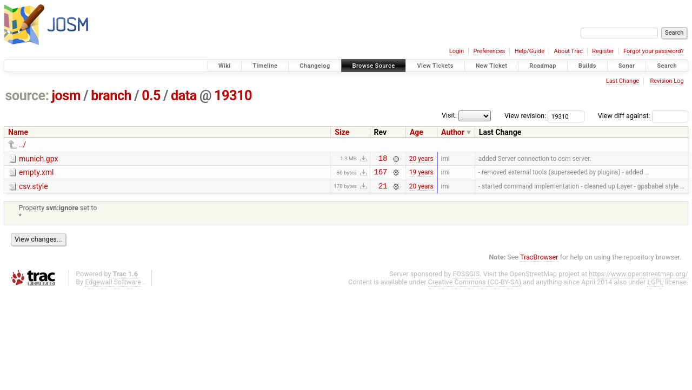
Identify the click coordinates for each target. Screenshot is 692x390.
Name (18, 132)
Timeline (264, 65)
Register (603, 51)
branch (111, 95)
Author (452, 132)
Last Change (622, 80)
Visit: (449, 115)
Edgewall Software (113, 287)
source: (27, 95)
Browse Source (373, 65)
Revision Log (666, 80)
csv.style (33, 189)
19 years (421, 175)
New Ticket (492, 65)
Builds (587, 65)
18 (383, 159)
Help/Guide (529, 51)
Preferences (489, 51)
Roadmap (542, 65)
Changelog (315, 65)
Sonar (626, 65)
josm (66, 95)
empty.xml (36, 174)
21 (383, 190)
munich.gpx (38, 158)
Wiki (224, 65)
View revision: (525, 116)
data (184, 95)
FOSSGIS (466, 279)
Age (416, 132)
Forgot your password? (653, 51)
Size (342, 132)
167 (381, 175)
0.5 (151, 95)
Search (667, 65)
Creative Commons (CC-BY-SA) (475, 287)
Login (456, 51)
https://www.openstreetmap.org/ (638, 279)
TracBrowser (539, 262)
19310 (233, 95)
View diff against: (643, 116)
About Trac (568, 51)
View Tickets (435, 65)
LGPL (655, 287)
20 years (421, 159)
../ (22, 144)
